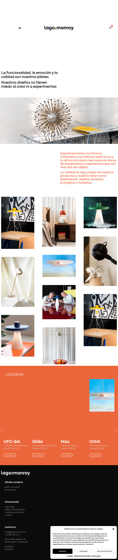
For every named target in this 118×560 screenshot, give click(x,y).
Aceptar (62, 551)
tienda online (10, 490)
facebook (9, 549)
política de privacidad (15, 510)
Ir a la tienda (15, 374)
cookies (8, 515)
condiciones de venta (14, 512)
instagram (9, 547)
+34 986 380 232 (12, 535)
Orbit (94, 442)
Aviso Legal (96, 556)
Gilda (37, 442)
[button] (113, 529)
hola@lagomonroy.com (15, 532)
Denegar (84, 551)
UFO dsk (12, 442)
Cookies (70, 556)
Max (65, 442)
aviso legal (9, 507)
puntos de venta (12, 487)
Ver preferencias (104, 551)
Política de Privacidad (82, 556)
